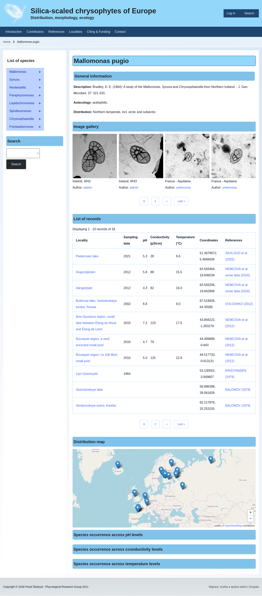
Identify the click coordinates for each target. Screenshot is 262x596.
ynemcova (183, 187)
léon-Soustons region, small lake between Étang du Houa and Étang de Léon (96, 323)
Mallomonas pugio (101, 60)
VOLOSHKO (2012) (239, 304)
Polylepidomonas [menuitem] (24, 128)
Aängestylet (84, 288)
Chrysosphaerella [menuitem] (24, 120)
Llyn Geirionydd (87, 373)
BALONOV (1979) (237, 405)
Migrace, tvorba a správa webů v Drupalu (234, 586)
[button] (145, 496)
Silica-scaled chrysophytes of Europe (93, 11)
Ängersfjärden (86, 272)
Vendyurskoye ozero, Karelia (96, 405)
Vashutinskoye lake (89, 389)
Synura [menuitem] (24, 81)
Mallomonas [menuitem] (24, 73)
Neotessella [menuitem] (24, 88)
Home (6, 41)
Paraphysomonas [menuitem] (24, 96)
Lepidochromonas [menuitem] (24, 104)
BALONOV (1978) (237, 389)
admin (88, 187)
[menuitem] (232, 13)
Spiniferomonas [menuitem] (24, 112)
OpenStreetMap (233, 525)
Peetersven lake (87, 256)
